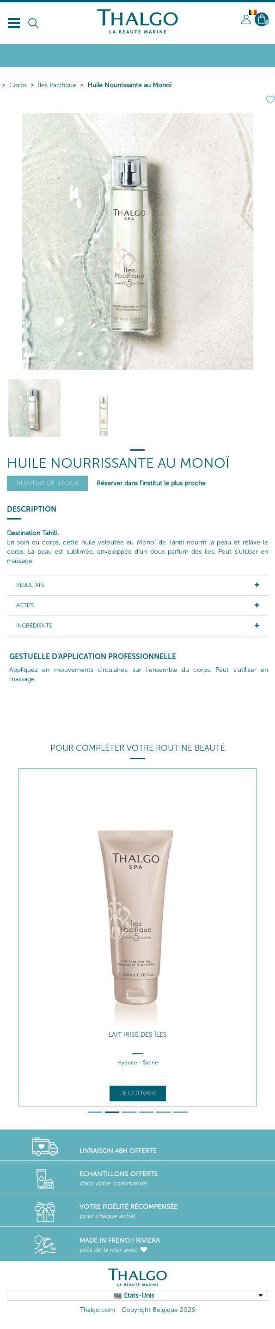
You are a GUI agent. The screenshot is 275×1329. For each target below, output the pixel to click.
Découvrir (137, 1093)
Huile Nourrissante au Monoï (129, 85)
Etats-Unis (139, 1295)
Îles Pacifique (57, 85)
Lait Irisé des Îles (138, 1035)
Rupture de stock (47, 483)
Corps (18, 85)
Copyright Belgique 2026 (158, 1310)
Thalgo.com (97, 1310)
